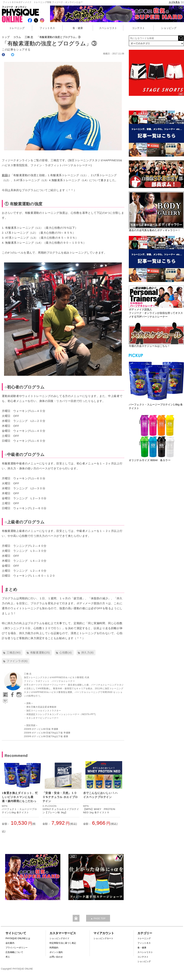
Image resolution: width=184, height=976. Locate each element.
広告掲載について (14, 952)
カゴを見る (176, 2)
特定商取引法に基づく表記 (62, 943)
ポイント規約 (56, 952)
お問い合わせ (56, 957)
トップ (6, 37)
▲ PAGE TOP (98, 918)
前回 (5, 175)
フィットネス (47, 28)
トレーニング (17, 28)
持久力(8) (87, 652)
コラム (17, 37)
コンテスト (138, 28)
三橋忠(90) (14, 652)
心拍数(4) (65, 652)
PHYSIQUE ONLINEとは (18, 938)
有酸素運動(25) (40, 652)
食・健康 (77, 28)
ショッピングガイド (59, 938)
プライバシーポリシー (17, 947)
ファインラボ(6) (17, 661)
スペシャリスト (108, 28)
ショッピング (168, 28)
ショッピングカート (103, 938)
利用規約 (53, 947)
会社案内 (10, 943)
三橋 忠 (29, 37)
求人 (8, 957)
